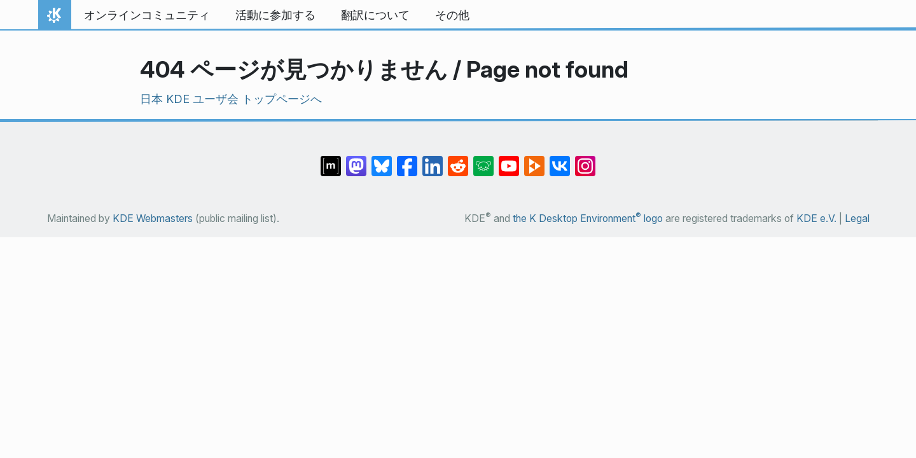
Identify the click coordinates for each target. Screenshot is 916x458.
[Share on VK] (560, 159)
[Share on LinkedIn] (432, 159)
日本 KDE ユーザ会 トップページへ (231, 99)
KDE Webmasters (153, 218)
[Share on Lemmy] (483, 159)
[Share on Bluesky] (381, 159)
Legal (857, 218)
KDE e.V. (816, 218)
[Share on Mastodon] (356, 159)
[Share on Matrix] (331, 159)
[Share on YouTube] (509, 159)
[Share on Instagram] (585, 159)
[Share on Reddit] (458, 159)
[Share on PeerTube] (534, 159)
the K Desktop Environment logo (588, 218)
